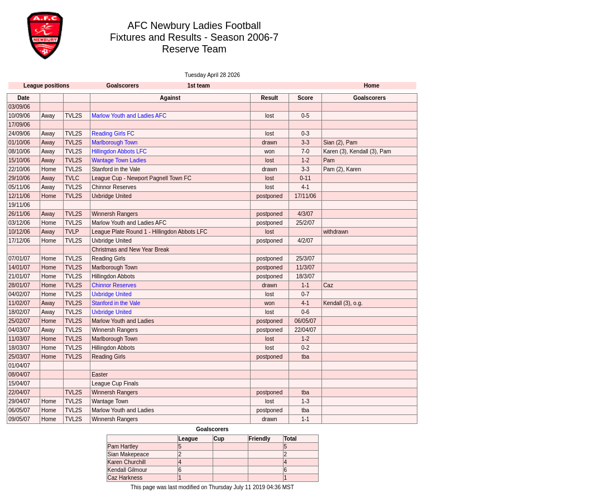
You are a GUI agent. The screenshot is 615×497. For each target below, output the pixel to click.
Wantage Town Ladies (119, 160)
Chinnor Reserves (114, 285)
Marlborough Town (114, 142)
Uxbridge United (112, 294)
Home (371, 86)
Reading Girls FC (113, 134)
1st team (199, 86)
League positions (46, 86)
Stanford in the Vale (116, 303)
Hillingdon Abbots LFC (119, 151)
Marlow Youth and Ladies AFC (129, 116)
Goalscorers (122, 86)
